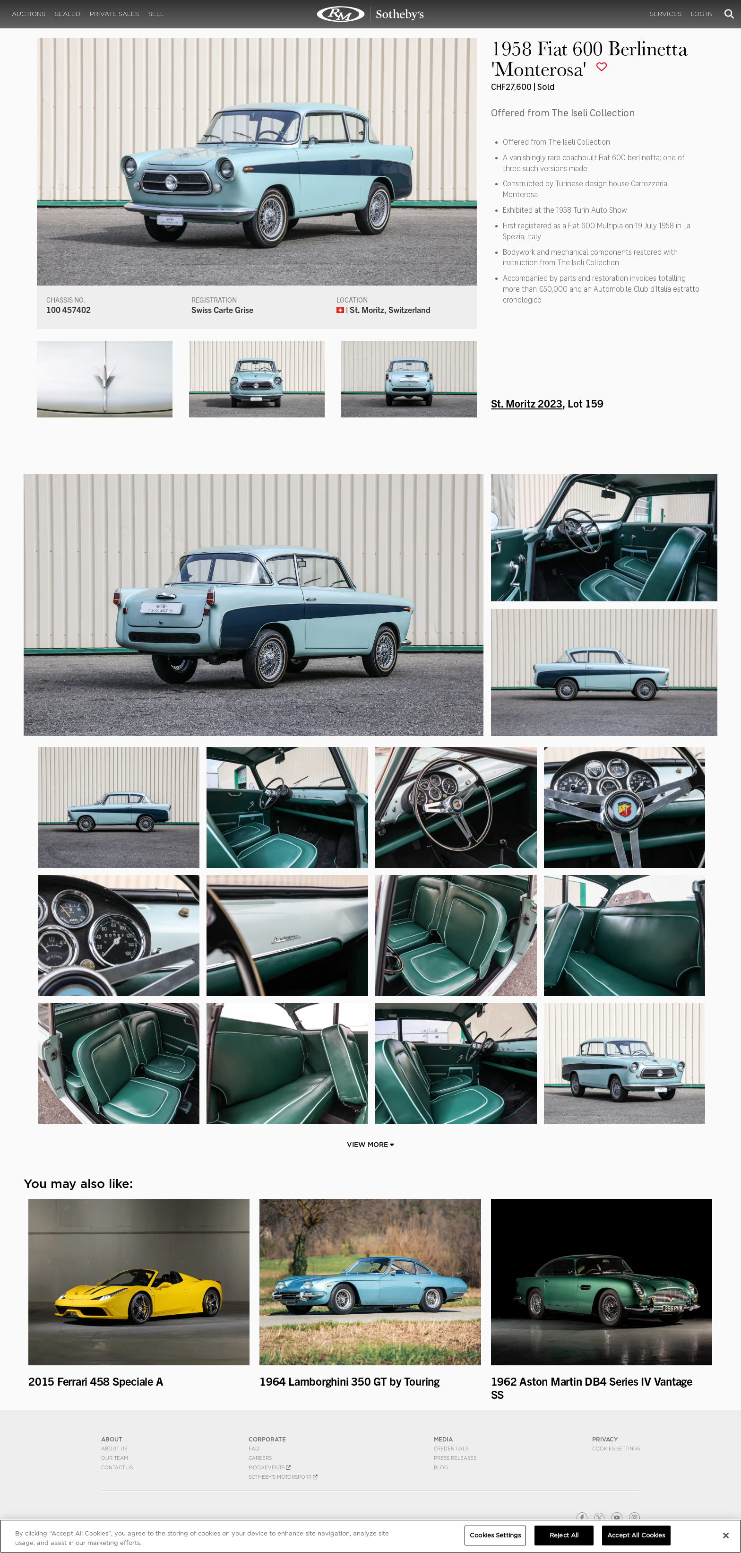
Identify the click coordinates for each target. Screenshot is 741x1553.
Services (665, 13)
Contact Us (117, 1467)
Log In (702, 13)
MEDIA (443, 1439)
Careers (260, 1458)
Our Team (114, 1458)
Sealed (67, 13)
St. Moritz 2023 (526, 402)
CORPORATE (267, 1439)
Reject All (564, 1535)
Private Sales (114, 13)
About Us (114, 1448)
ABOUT (111, 1439)
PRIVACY (605, 1439)
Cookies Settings (616, 1448)
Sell (156, 13)
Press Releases (455, 1458)
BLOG (441, 1467)
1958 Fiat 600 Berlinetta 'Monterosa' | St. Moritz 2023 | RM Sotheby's (370, 14)
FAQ (254, 1448)
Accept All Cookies (636, 1535)
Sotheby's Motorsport (283, 1477)
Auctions (28, 13)
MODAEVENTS (270, 1467)
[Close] (725, 1535)
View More (370, 1144)
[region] (370, 1536)
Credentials (451, 1448)
